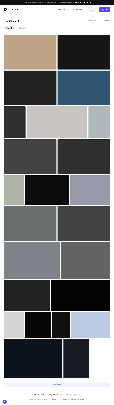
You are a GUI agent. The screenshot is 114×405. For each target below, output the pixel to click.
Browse (62, 9)
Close (88, 2)
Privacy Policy (52, 395)
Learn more (80, 2)
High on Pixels (79, 399)
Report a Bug (65, 395)
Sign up (104, 9)
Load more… (57, 385)
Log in (92, 9)
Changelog (77, 395)
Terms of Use (38, 395)
